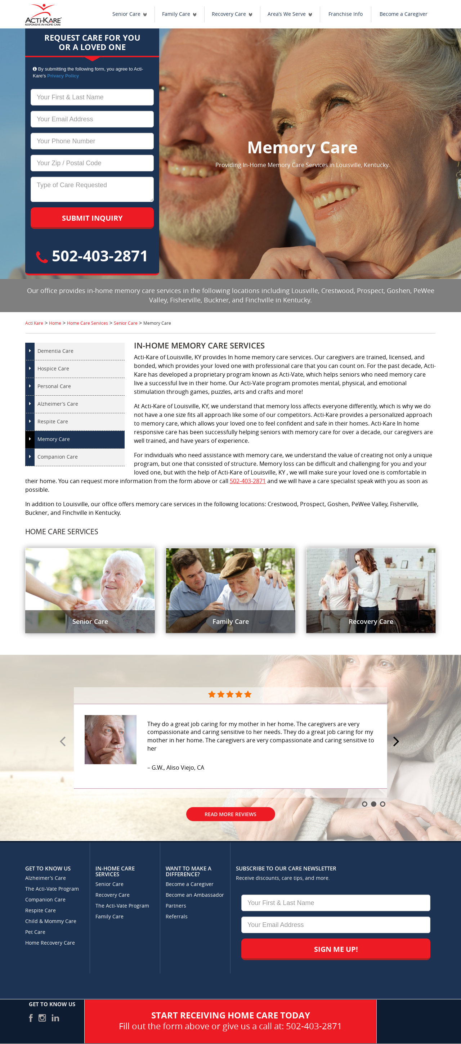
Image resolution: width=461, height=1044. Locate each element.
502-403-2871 (92, 255)
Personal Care (54, 386)
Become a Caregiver (404, 14)
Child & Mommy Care (50, 921)
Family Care (176, 14)
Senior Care (126, 14)
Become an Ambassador (195, 895)
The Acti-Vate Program (52, 889)
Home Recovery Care (50, 943)
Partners (176, 906)
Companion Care (57, 457)
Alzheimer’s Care (57, 404)
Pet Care (35, 932)
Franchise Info (345, 14)
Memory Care (53, 439)
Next (397, 742)
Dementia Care (55, 351)
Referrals (177, 917)
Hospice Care (53, 369)
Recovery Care (229, 14)
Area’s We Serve (287, 14)
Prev (64, 742)
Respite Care (52, 422)
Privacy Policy (63, 75)
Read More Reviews (230, 814)
